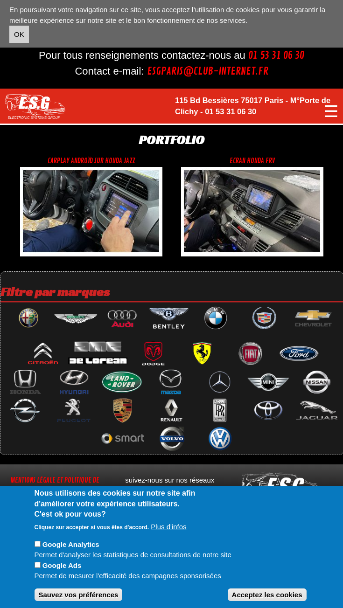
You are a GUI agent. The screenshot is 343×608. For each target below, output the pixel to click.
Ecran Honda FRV (252, 161)
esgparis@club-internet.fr (207, 71)
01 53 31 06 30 (276, 55)
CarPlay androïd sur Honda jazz (91, 161)
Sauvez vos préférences (79, 595)
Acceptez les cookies (267, 595)
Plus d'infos (168, 527)
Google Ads (62, 565)
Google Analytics (70, 544)
